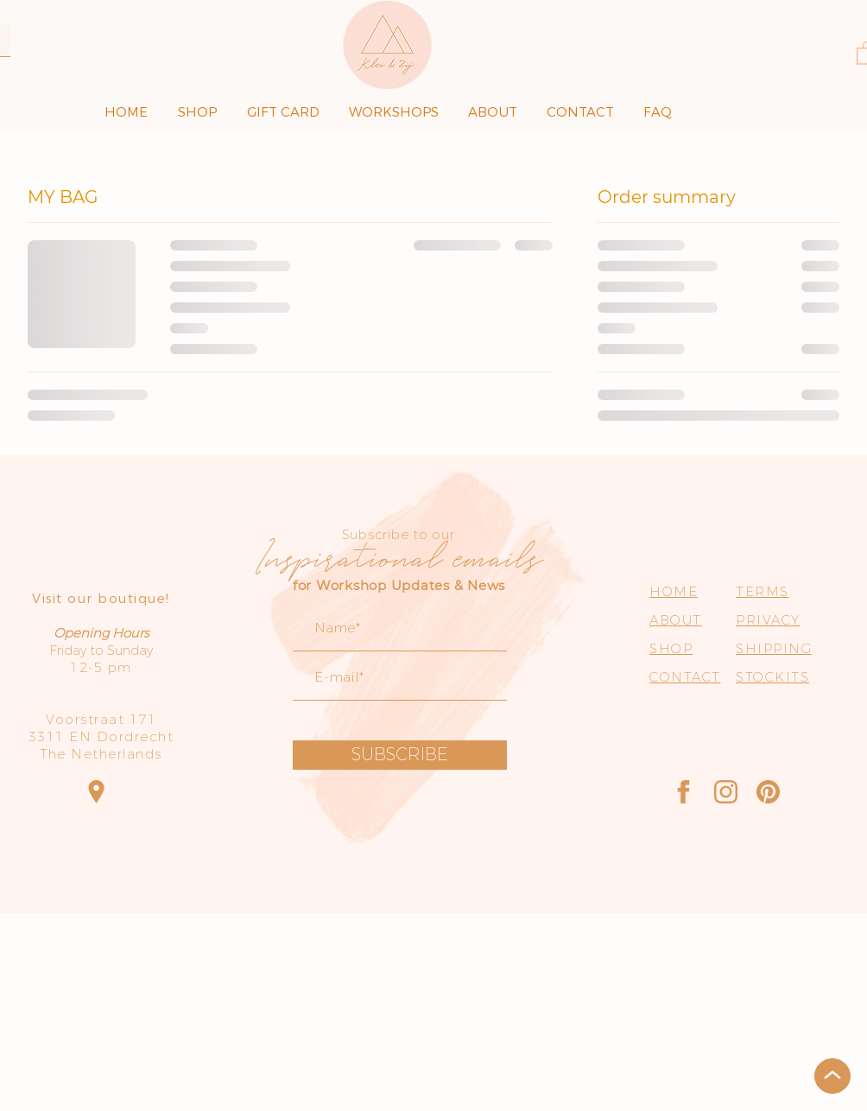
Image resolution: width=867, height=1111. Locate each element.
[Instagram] (725, 791)
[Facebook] (683, 791)
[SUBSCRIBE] (400, 755)
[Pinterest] (768, 791)
